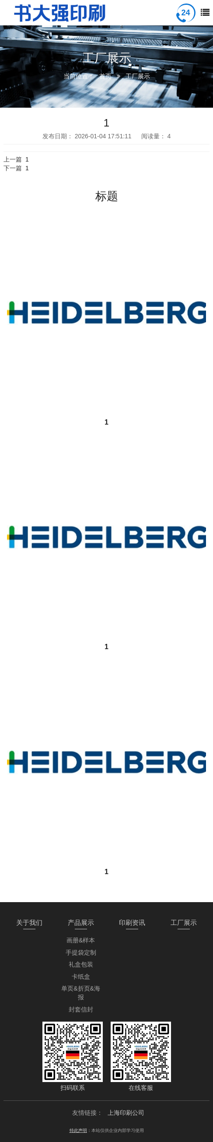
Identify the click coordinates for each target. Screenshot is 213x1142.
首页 (105, 76)
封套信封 (81, 1009)
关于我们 (29, 922)
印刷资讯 (132, 922)
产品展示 (81, 922)
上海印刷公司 (126, 1112)
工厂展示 (138, 76)
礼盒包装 (81, 964)
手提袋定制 (81, 952)
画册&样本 (80, 940)
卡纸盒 (81, 976)
